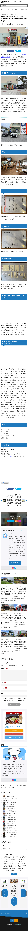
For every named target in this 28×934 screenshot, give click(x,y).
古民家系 (4, 863)
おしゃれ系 (22, 856)
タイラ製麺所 (11, 859)
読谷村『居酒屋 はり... (10, 836)
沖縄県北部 (4, 868)
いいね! (6, 483)
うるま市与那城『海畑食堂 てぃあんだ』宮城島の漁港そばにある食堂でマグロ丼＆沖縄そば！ (7, 645)
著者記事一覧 (14, 563)
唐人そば (10, 863)
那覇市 (12, 870)
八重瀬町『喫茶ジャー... (11, 817)
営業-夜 (16, 863)
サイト (2, 693)
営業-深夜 (10, 865)
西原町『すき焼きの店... (11, 834)
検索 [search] (14, 873)
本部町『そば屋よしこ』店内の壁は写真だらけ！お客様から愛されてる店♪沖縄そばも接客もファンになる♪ (18, 500)
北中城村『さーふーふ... (11, 819)
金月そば (18, 870)
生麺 (22, 24)
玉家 (3, 870)
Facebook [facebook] (11, 51)
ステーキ (4, 859)
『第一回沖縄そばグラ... (11, 811)
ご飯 (3, 857)
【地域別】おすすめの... (11, 796)
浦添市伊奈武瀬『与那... (11, 830)
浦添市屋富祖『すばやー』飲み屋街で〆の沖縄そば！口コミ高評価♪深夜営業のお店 (10, 500)
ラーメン (12, 861)
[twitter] (15, 568)
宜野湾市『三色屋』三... (11, 826)
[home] (12, 920)
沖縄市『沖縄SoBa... (10, 804)
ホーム (2, 913)
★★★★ (17, 854)
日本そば (4, 866)
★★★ (4, 24)
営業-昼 (8, 24)
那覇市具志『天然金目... (11, 832)
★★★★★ (4, 856)
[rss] (16, 920)
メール (4, 688)
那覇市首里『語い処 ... (10, 808)
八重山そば (19, 861)
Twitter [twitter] (19, 51)
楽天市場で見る (14, 734)
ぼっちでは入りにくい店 (18, 857)
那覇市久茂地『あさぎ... (11, 802)
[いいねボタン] (5, 483)
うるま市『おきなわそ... (11, 821)
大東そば (16, 865)
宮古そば (23, 865)
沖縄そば (12, 24)
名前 (3, 682)
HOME (3, 9)
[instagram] (13, 568)
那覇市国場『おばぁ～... (11, 813)
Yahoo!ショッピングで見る (14, 737)
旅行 (15, 1)
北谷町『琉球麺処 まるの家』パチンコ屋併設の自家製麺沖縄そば (20, 643)
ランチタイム (5, 861)
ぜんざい (8, 857)
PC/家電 (20, 1)
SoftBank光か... (8, 800)
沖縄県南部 (18, 24)
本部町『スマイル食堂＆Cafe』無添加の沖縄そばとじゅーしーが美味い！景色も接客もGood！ (20, 591)
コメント (4, 668)
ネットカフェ (20, 859)
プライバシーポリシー (12, 913)
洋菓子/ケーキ (20, 868)
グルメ (9, 1)
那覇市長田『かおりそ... (11, 828)
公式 (11, 456)
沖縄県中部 (17, 866)
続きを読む (4, 893)
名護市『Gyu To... (9, 823)
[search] (25, 5)
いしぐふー (15, 856)
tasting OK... (8, 815)
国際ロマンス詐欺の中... (11, 798)
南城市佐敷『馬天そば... (11, 806)
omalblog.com (4, 1)
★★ (6, 854)
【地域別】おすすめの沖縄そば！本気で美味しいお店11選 (13, 890)
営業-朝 (3, 865)
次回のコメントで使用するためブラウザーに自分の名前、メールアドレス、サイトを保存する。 (14, 699)
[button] (1, 893)
